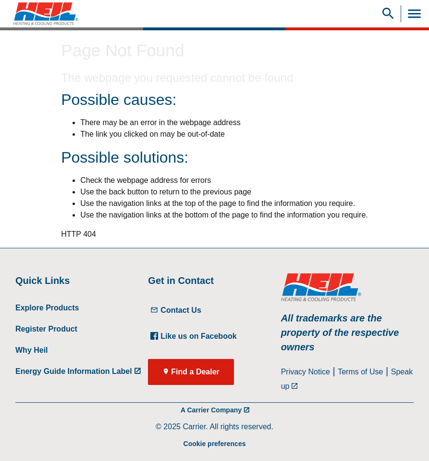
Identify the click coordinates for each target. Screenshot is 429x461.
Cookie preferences (215, 444)
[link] (42, 13)
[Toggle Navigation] (414, 13)
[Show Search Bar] (388, 13)
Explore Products (47, 308)
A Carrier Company (211, 410)
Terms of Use (360, 372)
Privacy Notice (305, 372)
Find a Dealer (195, 372)
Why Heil (31, 350)
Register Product (46, 329)
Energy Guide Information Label (73, 371)
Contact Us (175, 310)
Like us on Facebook (193, 336)
